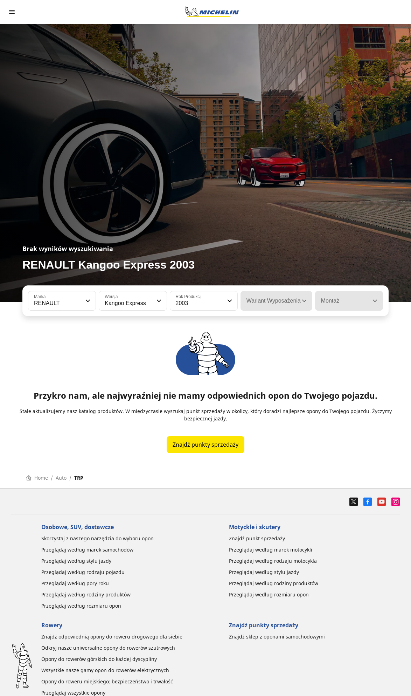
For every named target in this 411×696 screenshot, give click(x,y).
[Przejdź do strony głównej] (212, 12)
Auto (61, 477)
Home (37, 477)
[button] (87, 301)
